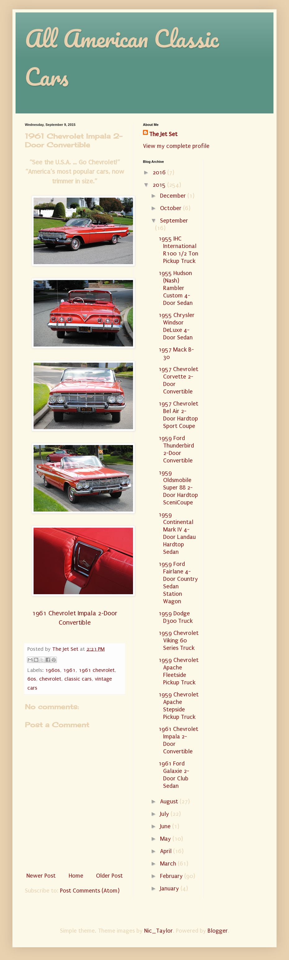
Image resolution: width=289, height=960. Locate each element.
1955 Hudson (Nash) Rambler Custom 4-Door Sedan (175, 288)
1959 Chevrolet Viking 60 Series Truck (178, 640)
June (166, 826)
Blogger (218, 930)
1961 (69, 670)
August (170, 801)
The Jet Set (163, 134)
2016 (160, 172)
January (170, 888)
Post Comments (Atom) (90, 890)
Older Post (109, 875)
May (166, 838)
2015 (160, 184)
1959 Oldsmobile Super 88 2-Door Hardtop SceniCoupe (178, 487)
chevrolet (50, 679)
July (165, 814)
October (171, 208)
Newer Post (41, 875)
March (169, 863)
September (174, 220)
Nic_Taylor (158, 930)
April (166, 851)
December (173, 195)
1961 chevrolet (97, 670)
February (172, 876)
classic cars (78, 679)
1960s (52, 670)
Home (76, 875)
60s (31, 679)
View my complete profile (176, 146)
